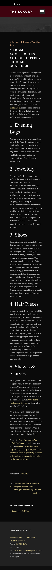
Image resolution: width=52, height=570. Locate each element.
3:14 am (15, 42)
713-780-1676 (21, 544)
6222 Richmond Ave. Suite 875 (22, 538)
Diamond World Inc (31, 42)
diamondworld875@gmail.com (28, 550)
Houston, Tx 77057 (17, 541)
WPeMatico (24, 474)
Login (17, 4)
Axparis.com (15, 108)
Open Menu (42, 11)
